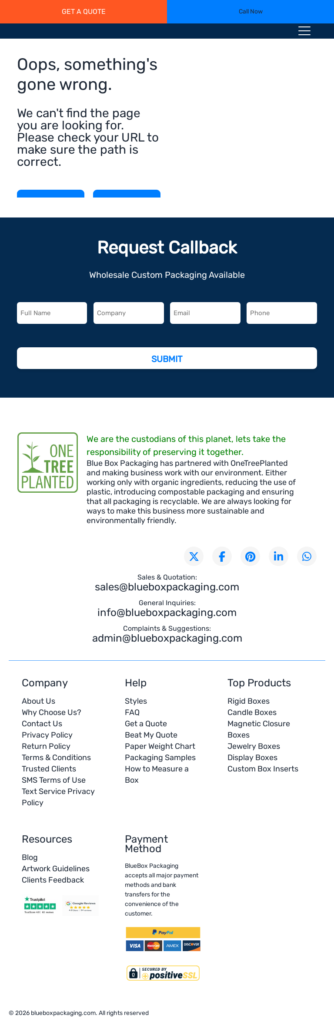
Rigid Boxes (248, 701)
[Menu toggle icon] (304, 32)
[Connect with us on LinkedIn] (278, 556)
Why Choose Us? (51, 712)
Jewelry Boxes (253, 746)
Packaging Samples (160, 757)
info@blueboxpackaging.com (167, 612)
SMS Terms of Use (54, 780)
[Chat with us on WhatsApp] (307, 556)
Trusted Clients (49, 769)
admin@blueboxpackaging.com (167, 638)
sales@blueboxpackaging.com (167, 587)
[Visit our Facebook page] (222, 556)
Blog (30, 857)
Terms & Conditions (56, 757)
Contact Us (42, 723)
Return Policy (46, 746)
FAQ (132, 712)
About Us (38, 701)
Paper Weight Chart (160, 746)
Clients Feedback (53, 880)
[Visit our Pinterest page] (250, 556)
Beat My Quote (151, 735)
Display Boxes (252, 757)
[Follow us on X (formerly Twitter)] (194, 556)
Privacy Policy (47, 735)
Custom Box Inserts (262, 769)
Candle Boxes (252, 712)
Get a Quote (146, 723)
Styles (136, 701)
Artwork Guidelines (56, 868)
